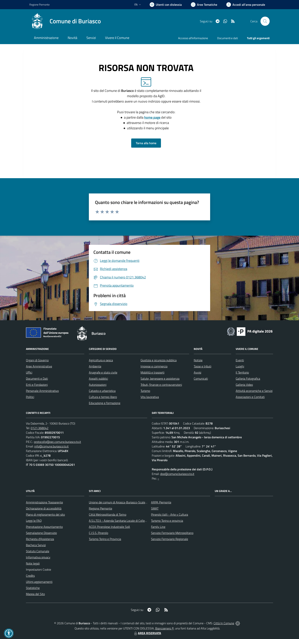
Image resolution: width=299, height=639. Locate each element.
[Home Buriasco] (65, 21)
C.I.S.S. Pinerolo (98, 533)
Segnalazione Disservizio (41, 533)
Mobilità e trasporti (152, 372)
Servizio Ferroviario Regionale (169, 539)
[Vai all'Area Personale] (246, 4)
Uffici (29, 372)
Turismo (145, 390)
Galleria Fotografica (248, 378)
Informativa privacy (38, 557)
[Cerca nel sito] (265, 21)
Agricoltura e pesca (101, 360)
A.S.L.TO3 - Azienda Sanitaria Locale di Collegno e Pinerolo (126, 520)
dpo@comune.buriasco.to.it (177, 474)
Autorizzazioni (97, 384)
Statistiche (33, 588)
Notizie (198, 360)
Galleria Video (244, 384)
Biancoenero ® (164, 628)
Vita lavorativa (150, 397)
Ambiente (95, 366)
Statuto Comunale (37, 551)
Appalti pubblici (98, 378)
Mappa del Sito (35, 594)
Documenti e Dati (37, 378)
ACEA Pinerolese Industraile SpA (109, 526)
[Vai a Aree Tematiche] (204, 4)
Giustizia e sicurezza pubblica (159, 360)
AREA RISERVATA (147, 633)
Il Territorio (242, 372)
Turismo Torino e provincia (167, 520)
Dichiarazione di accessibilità (43, 508)
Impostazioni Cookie (38, 569)
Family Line (158, 526)
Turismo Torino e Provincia (105, 539)
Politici (30, 397)
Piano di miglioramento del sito (45, 514)
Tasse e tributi (202, 366)
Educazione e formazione (104, 403)
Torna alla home (146, 143)
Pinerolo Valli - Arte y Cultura (169, 514)
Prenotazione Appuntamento (44, 526)
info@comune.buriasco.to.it (51, 446)
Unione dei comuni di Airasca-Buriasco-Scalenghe (120, 502)
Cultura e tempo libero (103, 397)
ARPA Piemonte (161, 502)
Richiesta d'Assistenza (40, 539)
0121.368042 (39, 428)
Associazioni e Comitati (250, 397)
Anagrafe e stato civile (103, 372)
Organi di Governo (37, 360)
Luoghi (240, 366)
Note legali (33, 563)
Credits (30, 575)
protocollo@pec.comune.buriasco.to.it (57, 441)
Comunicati (201, 378)
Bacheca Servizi (36, 545)
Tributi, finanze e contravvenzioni (161, 384)
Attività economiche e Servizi (254, 390)
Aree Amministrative (39, 366)
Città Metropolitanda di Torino (107, 514)
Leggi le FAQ (34, 520)
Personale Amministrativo (42, 390)
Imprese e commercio (154, 366)
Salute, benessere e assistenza (160, 378)
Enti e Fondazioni (37, 384)
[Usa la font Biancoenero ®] (165, 4)
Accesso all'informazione (193, 38)
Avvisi (197, 372)
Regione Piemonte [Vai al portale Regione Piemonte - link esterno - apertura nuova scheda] (39, 4)
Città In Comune (224, 623)
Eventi (240, 360)
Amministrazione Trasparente (44, 502)
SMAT (154, 508)
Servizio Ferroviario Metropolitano (172, 533)
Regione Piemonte (100, 508)
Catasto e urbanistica (102, 390)
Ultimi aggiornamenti (39, 581)
